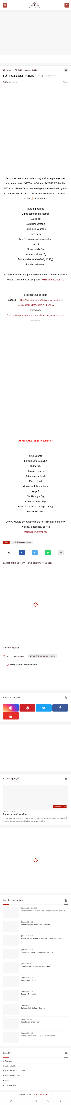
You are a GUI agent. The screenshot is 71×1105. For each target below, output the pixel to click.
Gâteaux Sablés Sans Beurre (33, 1008)
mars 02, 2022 (28, 922)
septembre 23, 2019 (30, 908)
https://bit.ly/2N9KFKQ (53, 280)
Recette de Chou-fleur (16, 814)
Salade (8, 1080)
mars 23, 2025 (28, 1033)
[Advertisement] (35, 33)
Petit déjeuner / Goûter (26, 70)
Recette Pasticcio (28, 994)
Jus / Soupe (10, 1066)
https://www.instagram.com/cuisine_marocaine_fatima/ (35, 315)
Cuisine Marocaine (44, 1095)
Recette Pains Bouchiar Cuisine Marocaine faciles (42, 939)
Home (7, 70)
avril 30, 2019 (28, 964)
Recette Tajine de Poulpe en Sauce (35, 925)
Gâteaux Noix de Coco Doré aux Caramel (38, 1036)
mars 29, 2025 (28, 936)
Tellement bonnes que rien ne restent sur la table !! (43, 911)
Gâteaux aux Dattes (29, 981)
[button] (22, 552)
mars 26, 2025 (28, 950)
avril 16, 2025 (10, 812)
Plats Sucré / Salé (12, 1075)
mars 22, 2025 (28, 977)
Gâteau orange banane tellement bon (37, 953)
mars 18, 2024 (28, 991)
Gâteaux (8, 1061)
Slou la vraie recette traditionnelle (35, 967)
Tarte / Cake (10, 1085)
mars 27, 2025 (28, 1005)
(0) (65, 83)
